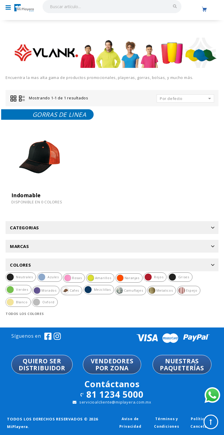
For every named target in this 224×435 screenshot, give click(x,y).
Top (211, 422)
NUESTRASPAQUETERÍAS (182, 364)
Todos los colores (25, 313)
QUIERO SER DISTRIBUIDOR (42, 364)
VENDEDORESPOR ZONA (112, 364)
